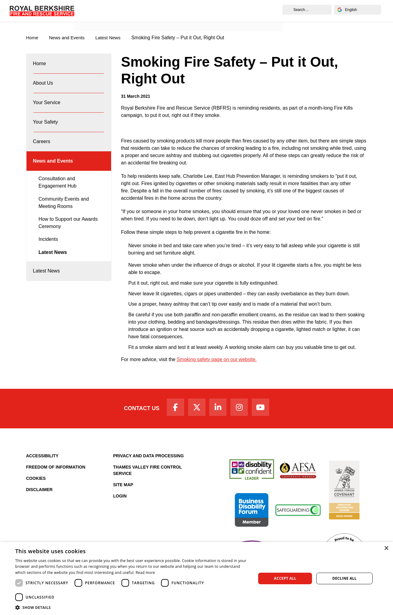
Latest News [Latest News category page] (112, 37)
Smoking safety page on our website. (217, 359)
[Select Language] (355, 10)
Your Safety (45, 130)
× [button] (386, 548)
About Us (43, 87)
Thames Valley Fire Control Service (147, 472)
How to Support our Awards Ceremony (68, 237)
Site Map (123, 487)
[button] (132, 607)
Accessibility (42, 458)
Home (40, 65)
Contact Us (136, 410)
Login (120, 498)
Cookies (36, 480)
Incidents (48, 254)
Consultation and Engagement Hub (58, 197)
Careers (42, 152)
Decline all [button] (344, 578)
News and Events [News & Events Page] (69, 37)
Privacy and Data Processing (148, 458)
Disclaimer (39, 492)
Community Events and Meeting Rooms (64, 217)
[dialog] (196, 578)
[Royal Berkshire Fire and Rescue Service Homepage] (43, 10)
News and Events (98, 17)
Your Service (47, 108)
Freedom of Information (56, 469)
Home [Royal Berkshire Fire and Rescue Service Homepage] (32, 37)
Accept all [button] (285, 578)
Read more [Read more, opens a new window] (145, 572)
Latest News (53, 267)
